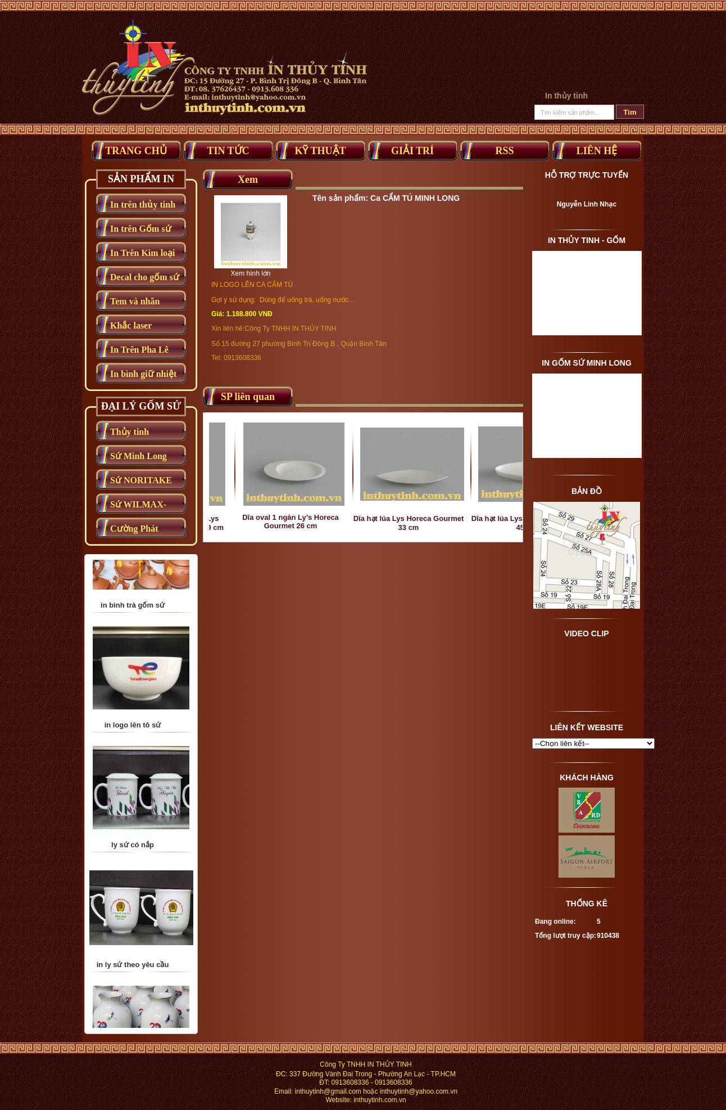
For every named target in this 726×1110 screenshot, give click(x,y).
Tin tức (228, 150)
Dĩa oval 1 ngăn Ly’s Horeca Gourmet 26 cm (305, 521)
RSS (504, 150)
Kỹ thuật (320, 150)
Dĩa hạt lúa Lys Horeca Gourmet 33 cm (423, 523)
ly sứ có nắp (132, 865)
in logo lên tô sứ (133, 746)
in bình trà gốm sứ (133, 626)
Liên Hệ (597, 150)
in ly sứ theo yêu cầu (133, 985)
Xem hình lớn (250, 273)
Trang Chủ (136, 150)
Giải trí (412, 150)
